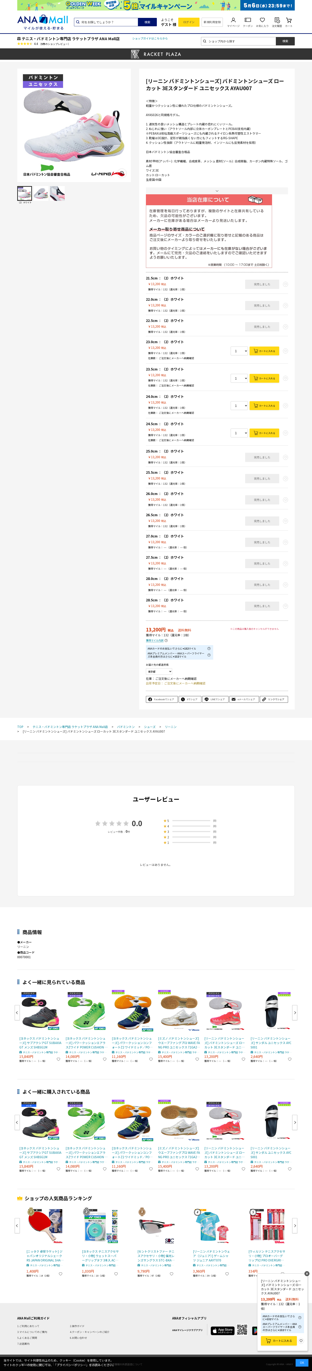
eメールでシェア (246, 699)
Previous (17, 1012)
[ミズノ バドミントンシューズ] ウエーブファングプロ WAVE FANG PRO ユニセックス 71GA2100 (179, 1042)
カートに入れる (267, 351)
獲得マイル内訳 (155, 640)
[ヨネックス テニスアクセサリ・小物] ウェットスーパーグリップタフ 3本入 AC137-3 (100, 1255)
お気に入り (262, 26)
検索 (147, 22)
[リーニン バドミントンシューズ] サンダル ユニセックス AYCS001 (271, 1042)
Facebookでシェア (164, 699)
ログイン (189, 22)
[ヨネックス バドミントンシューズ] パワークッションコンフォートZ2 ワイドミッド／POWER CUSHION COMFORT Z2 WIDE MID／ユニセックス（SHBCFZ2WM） (133, 1042)
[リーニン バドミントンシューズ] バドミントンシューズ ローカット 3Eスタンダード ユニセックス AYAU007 (224, 1042)
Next (294, 1012)
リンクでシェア (276, 699)
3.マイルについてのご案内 (32, 1332)
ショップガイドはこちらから (150, 38)
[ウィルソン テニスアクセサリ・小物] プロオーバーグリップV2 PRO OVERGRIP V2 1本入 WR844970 (267, 1255)
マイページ (233, 26)
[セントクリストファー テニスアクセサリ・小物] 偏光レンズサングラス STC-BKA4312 (156, 1255)
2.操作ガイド (77, 1326)
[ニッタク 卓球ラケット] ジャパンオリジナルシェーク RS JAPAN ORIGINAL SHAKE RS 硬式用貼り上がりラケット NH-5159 (44, 1255)
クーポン (248, 26)
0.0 (137, 823)
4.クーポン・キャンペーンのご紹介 (90, 1332)
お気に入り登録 (301, 1341)
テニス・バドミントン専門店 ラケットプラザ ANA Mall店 (71, 38)
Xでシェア (192, 699)
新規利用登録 (212, 22)
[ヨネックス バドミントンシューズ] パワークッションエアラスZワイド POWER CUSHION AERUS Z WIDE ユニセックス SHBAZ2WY (86, 1042)
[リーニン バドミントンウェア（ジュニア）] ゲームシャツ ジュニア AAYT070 (211, 1255)
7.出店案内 (23, 1343)
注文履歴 (277, 26)
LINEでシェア (218, 699)
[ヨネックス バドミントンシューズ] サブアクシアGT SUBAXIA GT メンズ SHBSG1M (40, 1042)
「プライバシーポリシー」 (71, 1365)
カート (289, 26)
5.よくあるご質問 (27, 1337)
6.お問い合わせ (78, 1337)
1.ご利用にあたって (28, 1326)
